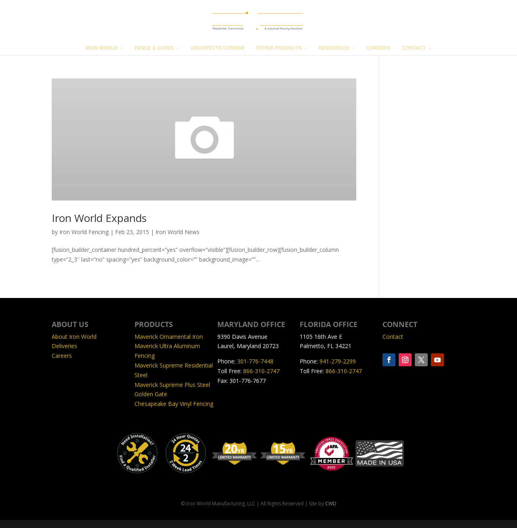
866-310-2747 (261, 371)
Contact (392, 336)
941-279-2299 (337, 361)
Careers (62, 355)
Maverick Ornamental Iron (169, 336)
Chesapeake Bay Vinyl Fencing (174, 404)
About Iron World (74, 336)
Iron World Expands (99, 218)
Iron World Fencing (84, 232)
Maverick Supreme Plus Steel (172, 385)
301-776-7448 (255, 361)
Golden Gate (151, 394)
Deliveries (64, 346)
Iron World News (178, 232)
